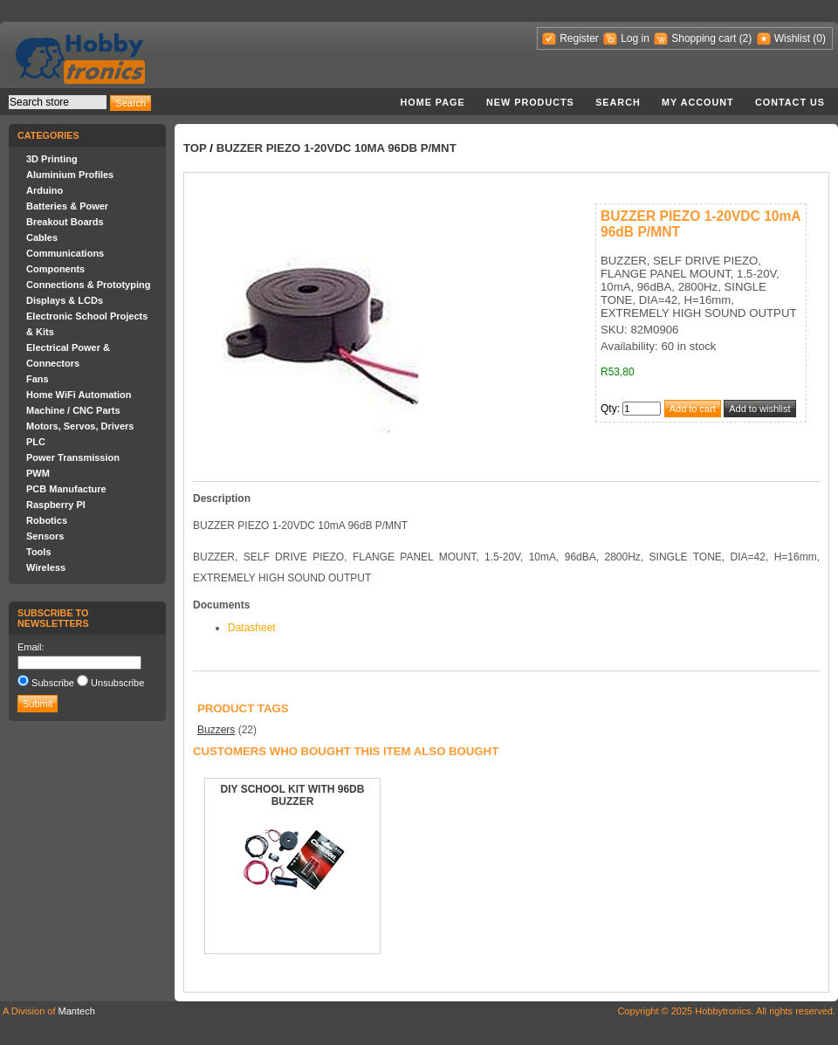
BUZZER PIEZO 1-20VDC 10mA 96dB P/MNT (336, 148)
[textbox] (57, 102)
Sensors (45, 536)
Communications (65, 253)
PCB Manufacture (66, 489)
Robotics (46, 520)
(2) (745, 38)
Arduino (44, 190)
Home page (432, 102)
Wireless (45, 567)
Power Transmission (73, 457)
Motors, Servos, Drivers (80, 426)
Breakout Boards (65, 222)
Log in (635, 38)
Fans (37, 379)
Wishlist (792, 38)
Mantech (76, 1011)
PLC (35, 442)
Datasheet (252, 628)
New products (530, 102)
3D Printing (52, 159)
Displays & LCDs (64, 300)
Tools (39, 552)
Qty (609, 408)
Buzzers (216, 730)
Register (579, 38)
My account (698, 102)
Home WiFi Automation (78, 394)
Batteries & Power (67, 206)
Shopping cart (703, 38)
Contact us (790, 102)
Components (55, 269)
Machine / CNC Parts (73, 410)
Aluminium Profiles (69, 174)
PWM (38, 473)
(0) (819, 38)
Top (195, 148)
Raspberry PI (56, 504)
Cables (42, 237)
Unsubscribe (117, 682)
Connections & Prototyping (88, 284)
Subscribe (52, 682)
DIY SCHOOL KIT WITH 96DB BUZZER (293, 795)
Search (618, 102)
